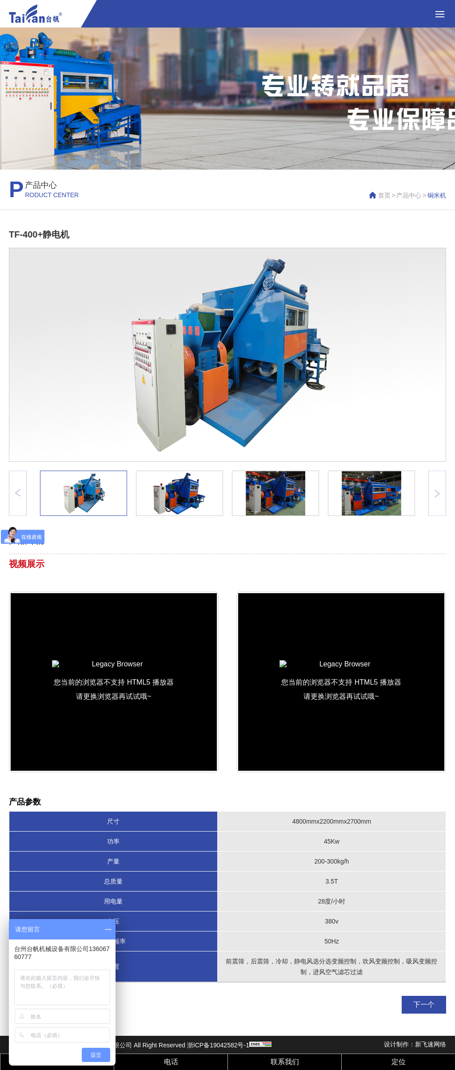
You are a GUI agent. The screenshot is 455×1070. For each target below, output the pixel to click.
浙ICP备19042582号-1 (218, 1045)
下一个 (424, 1004)
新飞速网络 (430, 1044)
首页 (384, 195)
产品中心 (408, 195)
